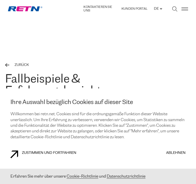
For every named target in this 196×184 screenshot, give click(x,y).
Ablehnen (176, 153)
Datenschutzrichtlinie (126, 176)
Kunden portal (134, 9)
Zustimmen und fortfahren (43, 154)
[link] (25, 8)
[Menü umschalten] (184, 9)
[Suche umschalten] (174, 9)
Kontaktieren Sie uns (97, 9)
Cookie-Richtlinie (82, 176)
